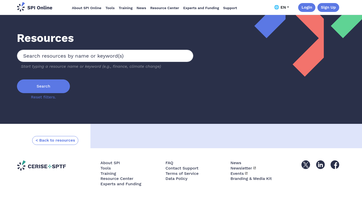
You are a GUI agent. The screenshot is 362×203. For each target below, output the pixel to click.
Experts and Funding (201, 8)
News (141, 8)
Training (125, 8)
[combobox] (105, 56)
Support (230, 8)
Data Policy (176, 178)
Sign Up (328, 7)
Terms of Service (182, 173)
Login (306, 7)
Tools (110, 8)
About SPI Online (86, 8)
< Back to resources (55, 140)
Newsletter (241, 168)
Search (43, 86)
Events (237, 173)
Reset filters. (43, 97)
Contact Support (181, 168)
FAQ (169, 162)
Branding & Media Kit (251, 178)
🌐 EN (280, 7)
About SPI (110, 162)
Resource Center (164, 8)
